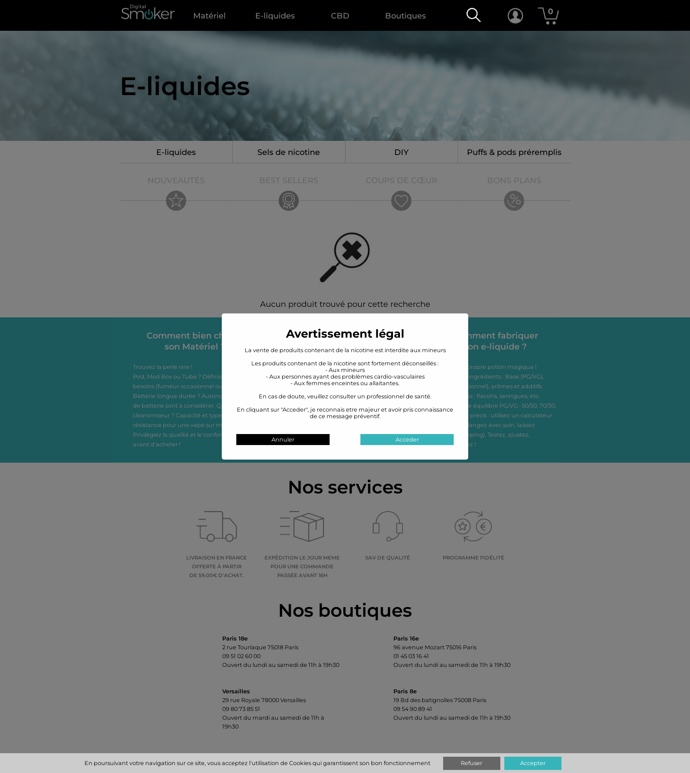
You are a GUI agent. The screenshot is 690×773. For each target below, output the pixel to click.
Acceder (407, 439)
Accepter (533, 763)
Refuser (471, 763)
